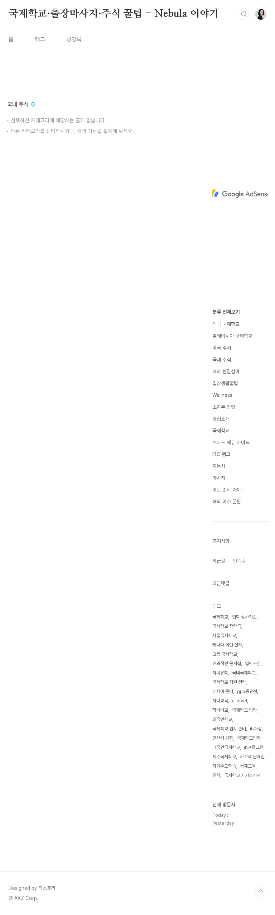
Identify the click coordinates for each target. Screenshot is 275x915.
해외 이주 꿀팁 (226, 501)
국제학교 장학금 (226, 626)
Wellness (222, 395)
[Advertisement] (96, 139)
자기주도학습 (224, 766)
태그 (40, 39)
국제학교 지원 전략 (229, 682)
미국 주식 (221, 348)
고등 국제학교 (224, 654)
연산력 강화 (222, 738)
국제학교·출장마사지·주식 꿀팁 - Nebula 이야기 (114, 14)
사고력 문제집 (252, 756)
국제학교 (221, 430)
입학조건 (253, 663)
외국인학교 (222, 719)
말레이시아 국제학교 (232, 336)
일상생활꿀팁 (225, 383)
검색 (244, 14)
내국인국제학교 (226, 747)
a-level (239, 700)
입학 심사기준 (244, 617)
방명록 (74, 39)
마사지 (218, 478)
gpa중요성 (247, 691)
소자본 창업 (223, 407)
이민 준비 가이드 (228, 490)
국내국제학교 (244, 672)
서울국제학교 (224, 635)
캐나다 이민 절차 (227, 645)
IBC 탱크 (221, 454)
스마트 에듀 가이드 (231, 442)
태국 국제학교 (226, 324)
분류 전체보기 (226, 312)
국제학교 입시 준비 (229, 728)
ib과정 (256, 728)
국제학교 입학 (244, 710)
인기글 (239, 561)
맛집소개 (221, 419)
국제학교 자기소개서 (242, 775)
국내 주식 (221, 359)
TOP (260, 891)
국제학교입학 (249, 738)
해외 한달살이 (226, 371)
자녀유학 (220, 672)
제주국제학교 (224, 756)
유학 (216, 775)
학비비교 (220, 710)
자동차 (218, 466)
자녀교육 (220, 700)
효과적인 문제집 (226, 663)
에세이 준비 (222, 691)
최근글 (218, 561)
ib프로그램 (254, 747)
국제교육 (248, 766)
